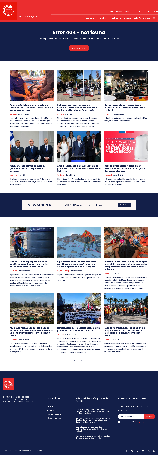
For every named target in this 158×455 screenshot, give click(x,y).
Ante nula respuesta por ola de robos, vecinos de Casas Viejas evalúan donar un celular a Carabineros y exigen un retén (31, 332)
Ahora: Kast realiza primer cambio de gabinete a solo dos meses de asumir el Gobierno (79, 168)
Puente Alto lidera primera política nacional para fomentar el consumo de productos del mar (31, 107)
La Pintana (14, 271)
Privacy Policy (139, 422)
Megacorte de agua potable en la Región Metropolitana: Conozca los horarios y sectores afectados (29, 264)
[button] (140, 11)
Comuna (13, 114)
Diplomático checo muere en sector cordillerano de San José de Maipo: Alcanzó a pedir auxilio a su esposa (76, 264)
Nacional (13, 175)
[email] (131, 416)
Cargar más (79, 361)
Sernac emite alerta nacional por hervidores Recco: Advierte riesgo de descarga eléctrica (124, 168)
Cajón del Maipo (63, 271)
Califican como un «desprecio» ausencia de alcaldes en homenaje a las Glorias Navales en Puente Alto (77, 107)
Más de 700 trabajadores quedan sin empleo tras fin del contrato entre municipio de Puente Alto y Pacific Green (124, 332)
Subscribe (149, 417)
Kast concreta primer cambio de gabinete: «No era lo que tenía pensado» (28, 168)
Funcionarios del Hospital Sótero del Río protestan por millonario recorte (78, 329)
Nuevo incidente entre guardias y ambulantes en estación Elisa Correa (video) (124, 107)
